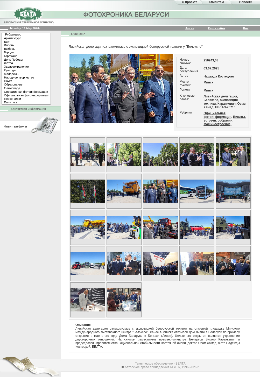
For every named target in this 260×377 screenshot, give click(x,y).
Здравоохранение (26, 67)
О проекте (189, 2)
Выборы (26, 49)
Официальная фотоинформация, (217, 115)
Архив (189, 28)
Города (26, 52)
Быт (26, 42)
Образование (26, 85)
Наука (26, 81)
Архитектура (26, 38)
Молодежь (26, 74)
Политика (26, 102)
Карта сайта (216, 28)
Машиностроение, (217, 124)
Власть (26, 45)
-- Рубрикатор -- (26, 35)
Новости (245, 2)
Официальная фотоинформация (26, 95)
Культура (26, 70)
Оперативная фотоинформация (26, 92)
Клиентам (216, 2)
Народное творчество (26, 78)
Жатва (26, 63)
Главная (77, 33)
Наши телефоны (15, 126)
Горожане (26, 56)
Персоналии (26, 99)
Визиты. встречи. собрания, (224, 118)
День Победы (26, 60)
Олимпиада (26, 88)
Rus (246, 28)
